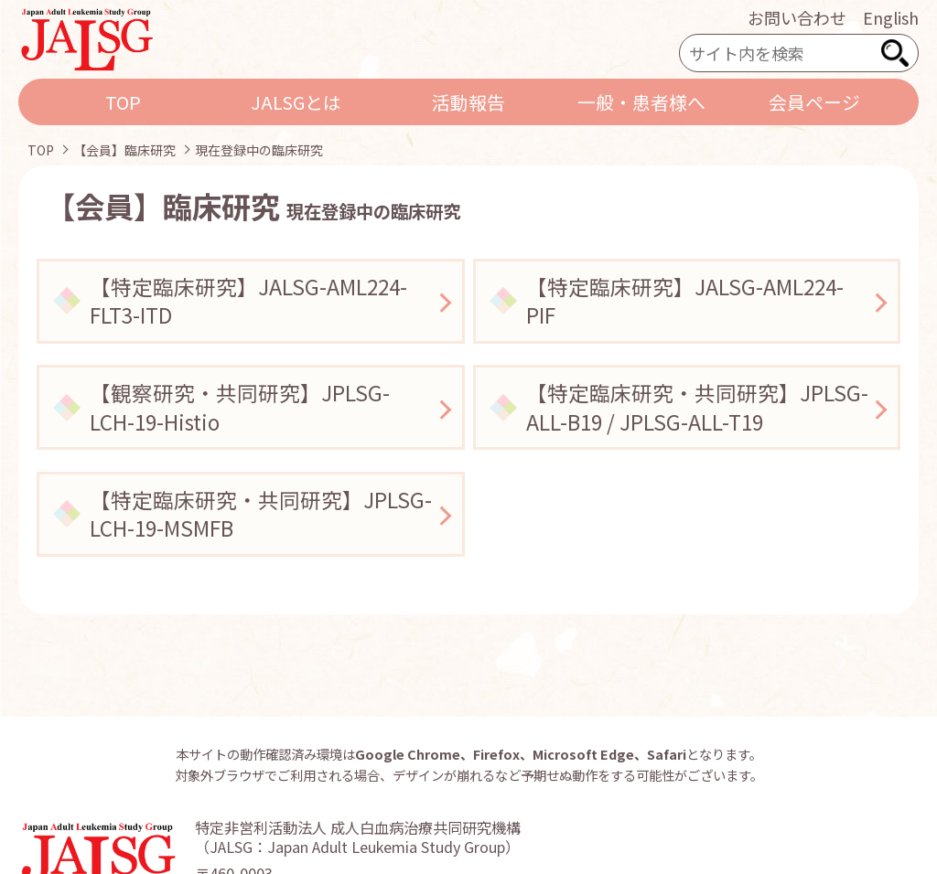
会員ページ (814, 102)
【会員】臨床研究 (124, 150)
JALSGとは (296, 102)
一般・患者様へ (641, 102)
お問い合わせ (797, 17)
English (891, 17)
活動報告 (468, 102)
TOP (123, 102)
